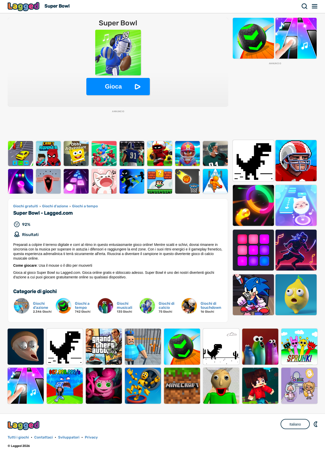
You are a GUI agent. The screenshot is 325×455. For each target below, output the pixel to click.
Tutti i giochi (18, 437)
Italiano (295, 424)
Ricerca (305, 6)
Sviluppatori (68, 437)
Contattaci (43, 437)
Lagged (24, 6)
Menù (315, 6)
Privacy (91, 437)
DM (316, 424)
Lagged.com (24, 425)
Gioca (113, 86)
